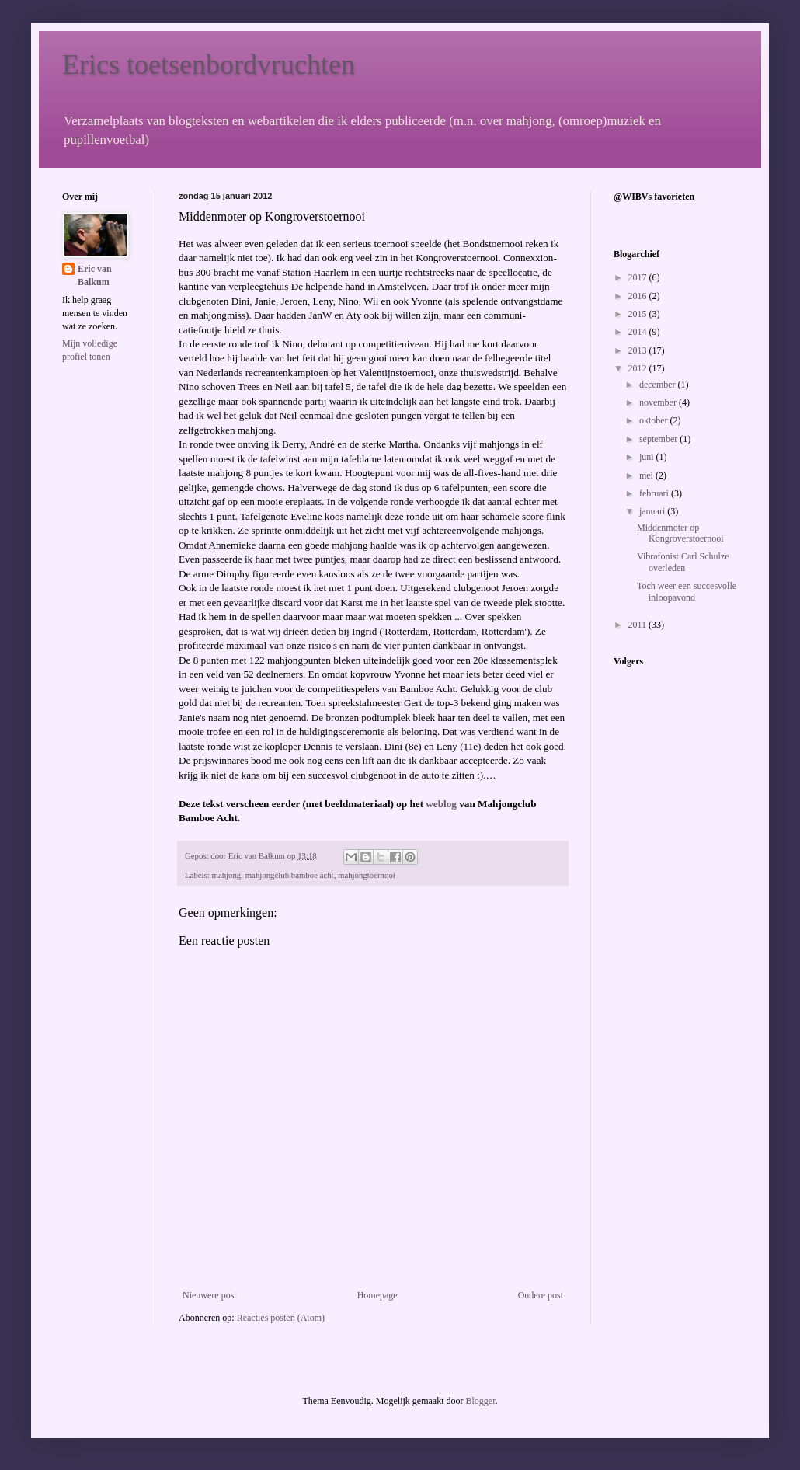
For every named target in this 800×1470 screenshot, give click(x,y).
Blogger (480, 1400)
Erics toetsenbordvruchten (208, 64)
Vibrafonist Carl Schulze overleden (683, 562)
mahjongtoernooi (366, 875)
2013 (638, 350)
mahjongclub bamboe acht (289, 875)
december (658, 384)
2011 (638, 624)
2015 (638, 313)
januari (653, 511)
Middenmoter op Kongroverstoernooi (680, 533)
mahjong (226, 875)
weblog (441, 804)
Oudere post (540, 1295)
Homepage (377, 1295)
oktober (654, 420)
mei (647, 475)
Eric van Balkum (95, 275)
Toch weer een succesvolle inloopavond (686, 591)
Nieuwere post (210, 1295)
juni (647, 456)
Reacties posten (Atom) (281, 1317)
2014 (638, 331)
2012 (638, 368)
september (659, 439)
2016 (638, 296)
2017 (638, 277)
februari (655, 493)
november (659, 402)
